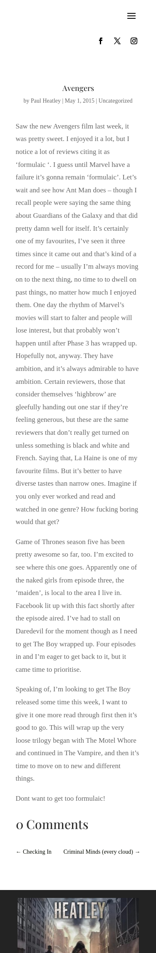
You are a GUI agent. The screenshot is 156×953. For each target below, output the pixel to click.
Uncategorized (116, 101)
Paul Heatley (46, 101)
